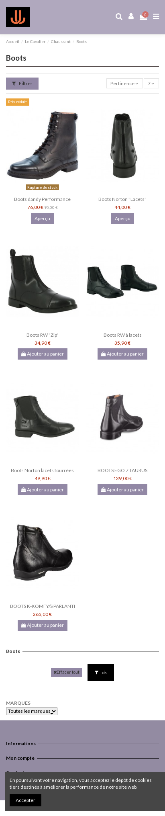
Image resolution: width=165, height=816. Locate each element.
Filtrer (22, 83)
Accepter (25, 800)
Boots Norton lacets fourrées (42, 470)
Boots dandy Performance (42, 199)
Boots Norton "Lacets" (122, 199)
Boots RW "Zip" (42, 335)
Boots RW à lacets (123, 335)
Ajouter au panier (42, 354)
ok (101, 672)
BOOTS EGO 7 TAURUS (122, 470)
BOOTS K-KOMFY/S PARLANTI (42, 606)
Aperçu (42, 218)
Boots (13, 651)
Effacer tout (66, 672)
